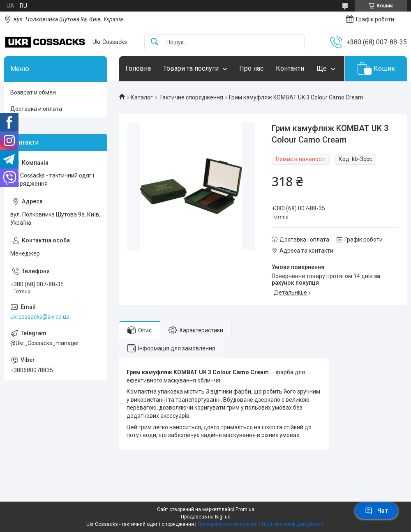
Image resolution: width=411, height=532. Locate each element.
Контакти (290, 68)
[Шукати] (154, 42)
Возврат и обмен (33, 92)
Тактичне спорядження (191, 97)
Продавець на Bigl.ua (206, 517)
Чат (376, 510)
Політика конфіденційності (293, 524)
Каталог (142, 97)
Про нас (251, 68)
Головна (138, 68)
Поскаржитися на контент (228, 524)
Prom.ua (245, 509)
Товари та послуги (191, 68)
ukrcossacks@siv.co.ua (39, 316)
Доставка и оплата (36, 109)
